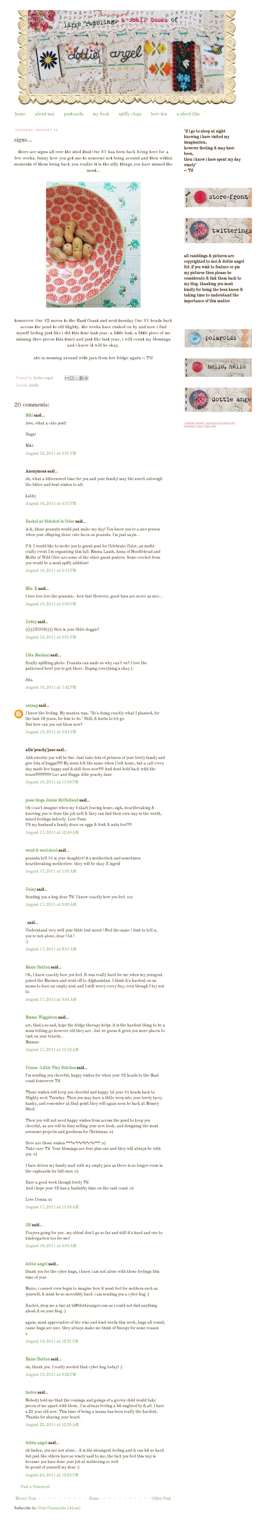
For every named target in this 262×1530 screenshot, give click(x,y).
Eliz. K (31, 589)
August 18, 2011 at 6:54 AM (50, 1246)
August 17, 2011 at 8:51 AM (50, 949)
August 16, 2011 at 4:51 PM (50, 454)
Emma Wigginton (41, 1018)
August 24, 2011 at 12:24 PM (51, 1475)
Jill (28, 1225)
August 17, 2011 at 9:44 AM (50, 1000)
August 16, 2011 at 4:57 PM (50, 504)
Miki (29, 416)
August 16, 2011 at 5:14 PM (50, 571)
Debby (31, 622)
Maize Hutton (37, 968)
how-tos (159, 114)
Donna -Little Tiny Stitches (50, 1068)
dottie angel (36, 1264)
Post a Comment (35, 1487)
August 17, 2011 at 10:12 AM (52, 1050)
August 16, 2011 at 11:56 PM (51, 782)
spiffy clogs (130, 114)
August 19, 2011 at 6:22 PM (50, 1375)
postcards (73, 114)
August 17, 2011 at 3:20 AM (50, 905)
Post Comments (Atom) (59, 1508)
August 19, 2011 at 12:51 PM (51, 1342)
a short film (188, 114)
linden (31, 1393)
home (20, 114)
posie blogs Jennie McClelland (51, 801)
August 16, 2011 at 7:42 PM (50, 688)
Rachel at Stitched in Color (49, 522)
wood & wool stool (41, 851)
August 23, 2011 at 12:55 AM (52, 1425)
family (34, 385)
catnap (31, 706)
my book (101, 114)
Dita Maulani (37, 655)
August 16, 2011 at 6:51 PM (50, 638)
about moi (44, 114)
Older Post (161, 1499)
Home (94, 1499)
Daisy (30, 890)
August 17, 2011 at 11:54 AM (52, 1207)
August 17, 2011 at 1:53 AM (50, 872)
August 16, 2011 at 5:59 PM (50, 604)
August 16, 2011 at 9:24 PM (50, 732)
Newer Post (25, 1499)
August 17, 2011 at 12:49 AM (52, 833)
